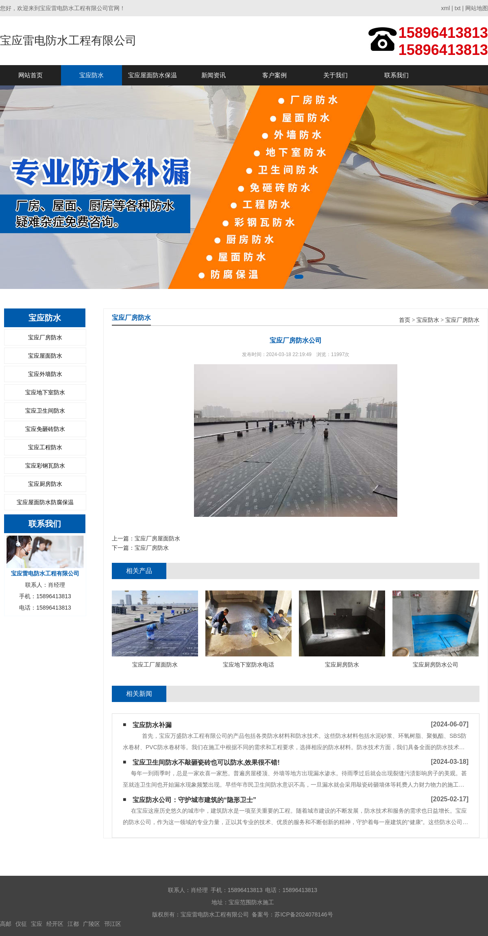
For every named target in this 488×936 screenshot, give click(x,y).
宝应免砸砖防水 (45, 429)
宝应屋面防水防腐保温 (45, 502)
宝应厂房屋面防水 (157, 538)
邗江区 (112, 924)
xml (445, 8)
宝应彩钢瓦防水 (45, 465)
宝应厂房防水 (45, 337)
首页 (404, 320)
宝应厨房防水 (45, 484)
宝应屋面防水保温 (152, 75)
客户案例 (274, 75)
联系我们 (396, 75)
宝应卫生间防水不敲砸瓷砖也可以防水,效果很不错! (206, 762)
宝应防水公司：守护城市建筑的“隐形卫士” (194, 799)
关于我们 (335, 75)
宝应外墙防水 (45, 374)
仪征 (21, 924)
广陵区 (91, 924)
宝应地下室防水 (45, 392)
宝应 (36, 924)
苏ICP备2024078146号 (303, 914)
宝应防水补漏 (152, 725)
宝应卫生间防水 (45, 410)
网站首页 (30, 75)
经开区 (54, 924)
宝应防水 (91, 75)
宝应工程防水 (45, 447)
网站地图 (476, 8)
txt (458, 8)
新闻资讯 (213, 75)
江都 (73, 924)
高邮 (5, 924)
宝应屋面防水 (45, 355)
